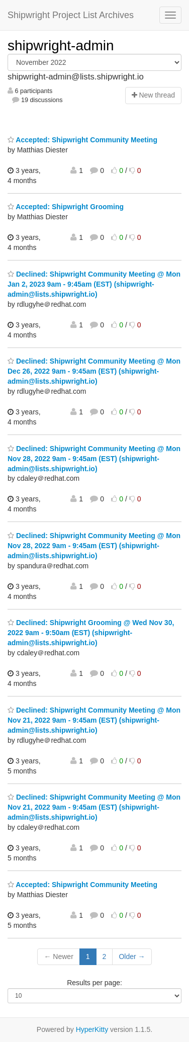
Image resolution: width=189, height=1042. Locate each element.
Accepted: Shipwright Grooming (66, 207)
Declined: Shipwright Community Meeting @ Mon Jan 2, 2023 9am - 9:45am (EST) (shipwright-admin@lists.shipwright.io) (94, 284)
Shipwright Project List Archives (71, 15)
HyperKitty (92, 1029)
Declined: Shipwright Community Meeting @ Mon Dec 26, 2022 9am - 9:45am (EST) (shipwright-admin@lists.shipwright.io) (94, 371)
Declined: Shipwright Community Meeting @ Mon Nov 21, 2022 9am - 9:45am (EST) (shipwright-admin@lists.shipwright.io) (94, 720)
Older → (132, 956)
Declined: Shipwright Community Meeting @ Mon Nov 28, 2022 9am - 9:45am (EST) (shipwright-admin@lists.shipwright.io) (94, 459)
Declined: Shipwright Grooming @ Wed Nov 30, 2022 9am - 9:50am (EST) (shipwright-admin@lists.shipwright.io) (91, 633)
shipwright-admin (61, 45)
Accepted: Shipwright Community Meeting (82, 140)
